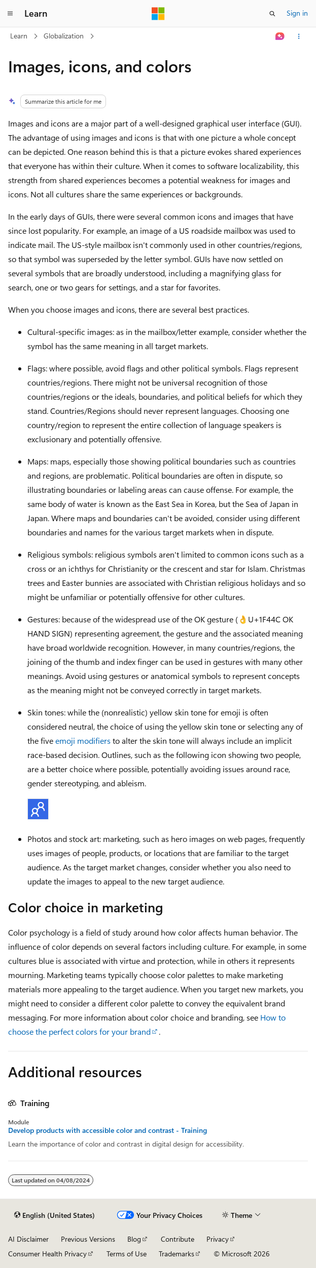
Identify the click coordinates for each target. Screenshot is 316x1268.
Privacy (217, 1239)
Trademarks (176, 1253)
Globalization (64, 35)
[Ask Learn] (280, 36)
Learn (18, 35)
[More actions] (299, 36)
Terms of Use (127, 1253)
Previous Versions (88, 1239)
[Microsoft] (158, 13)
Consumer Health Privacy (47, 1253)
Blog (134, 1239)
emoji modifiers (83, 740)
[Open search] (272, 14)
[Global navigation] (10, 14)
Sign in (297, 13)
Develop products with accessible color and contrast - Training (107, 1130)
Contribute (177, 1239)
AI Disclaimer (28, 1239)
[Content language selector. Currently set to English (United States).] (54, 1215)
